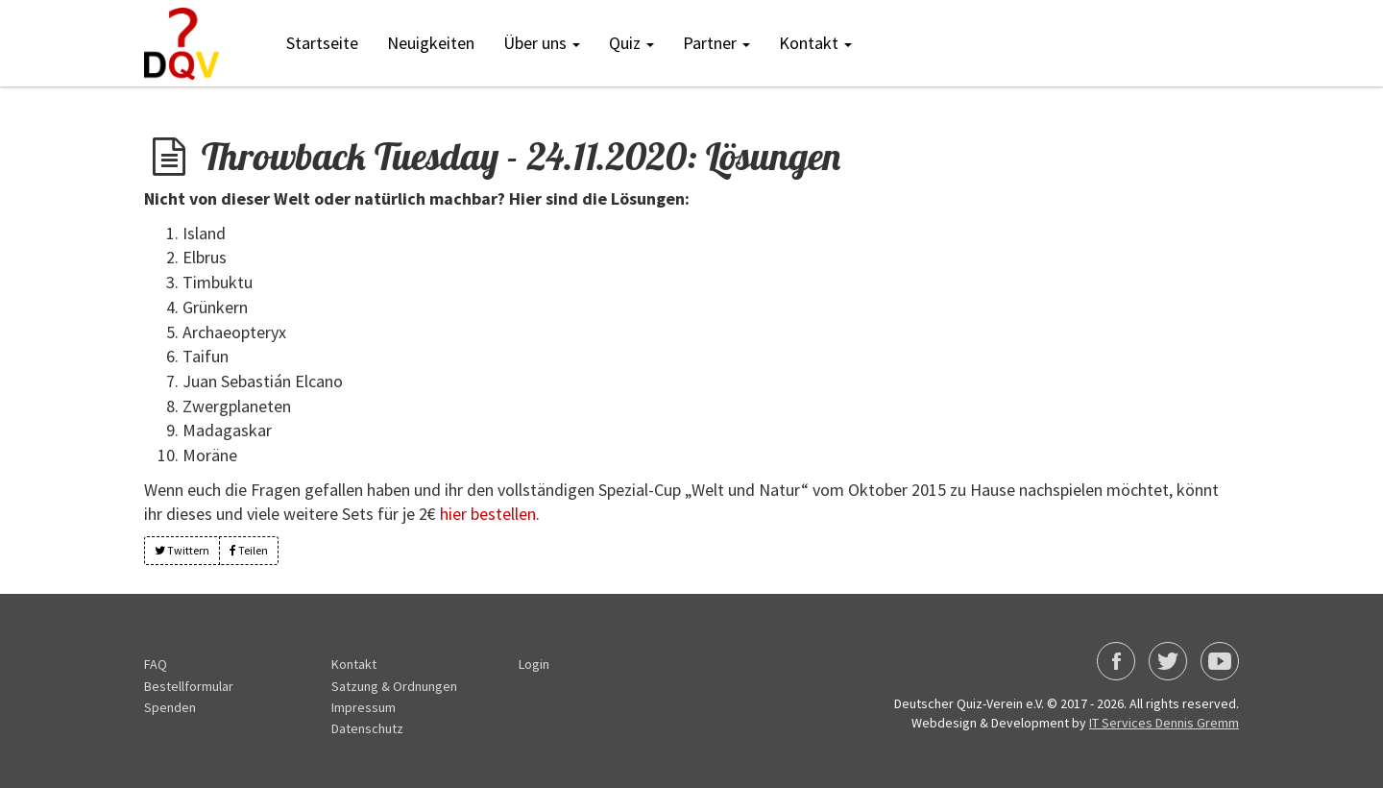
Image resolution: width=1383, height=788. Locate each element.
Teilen (249, 550)
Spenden (170, 707)
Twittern (182, 550)
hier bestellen (488, 514)
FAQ (155, 664)
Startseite (322, 43)
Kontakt (353, 664)
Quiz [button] (631, 43)
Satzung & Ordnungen (394, 686)
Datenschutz (367, 728)
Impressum (363, 707)
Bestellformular (188, 686)
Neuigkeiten (430, 43)
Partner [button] (716, 43)
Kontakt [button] (815, 43)
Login (534, 664)
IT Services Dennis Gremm (1164, 722)
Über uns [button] (541, 43)
